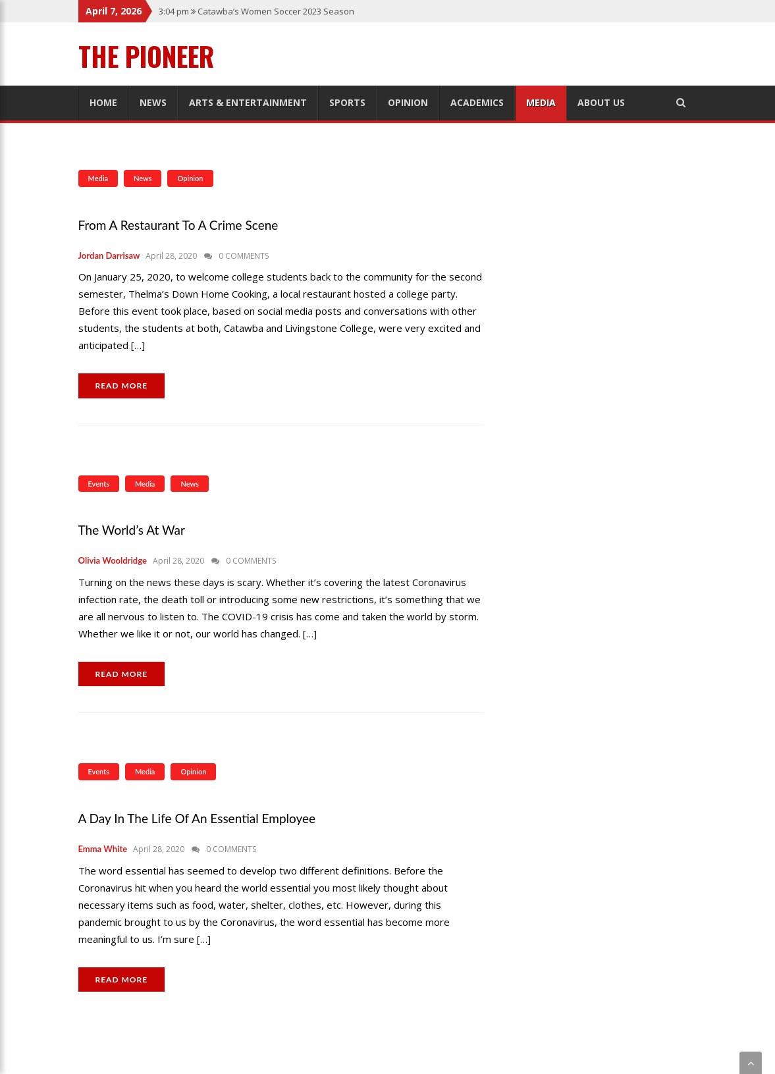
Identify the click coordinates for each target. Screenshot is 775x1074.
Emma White (103, 849)
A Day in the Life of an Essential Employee (197, 818)
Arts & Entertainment (248, 102)
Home (103, 102)
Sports (347, 102)
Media (541, 102)
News (153, 102)
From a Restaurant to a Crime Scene (178, 224)
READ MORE (121, 385)
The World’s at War (131, 529)
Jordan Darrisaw (109, 255)
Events (98, 483)
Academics (477, 102)
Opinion (408, 102)
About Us (601, 102)
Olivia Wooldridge (112, 560)
